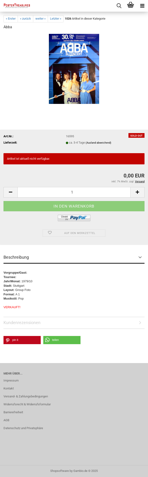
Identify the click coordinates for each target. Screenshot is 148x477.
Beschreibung (16, 257)
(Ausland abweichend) (98, 142)
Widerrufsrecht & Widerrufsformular (27, 404)
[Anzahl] (74, 192)
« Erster (11, 18)
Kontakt (8, 388)
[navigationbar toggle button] (142, 6)
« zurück (25, 18)
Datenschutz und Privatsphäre (23, 428)
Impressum (11, 380)
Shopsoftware (59, 471)
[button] (10, 192)
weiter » (40, 18)
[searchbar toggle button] (119, 6)
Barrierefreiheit (13, 412)
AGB (6, 420)
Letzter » (55, 18)
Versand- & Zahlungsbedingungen (25, 396)
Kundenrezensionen (21, 322)
